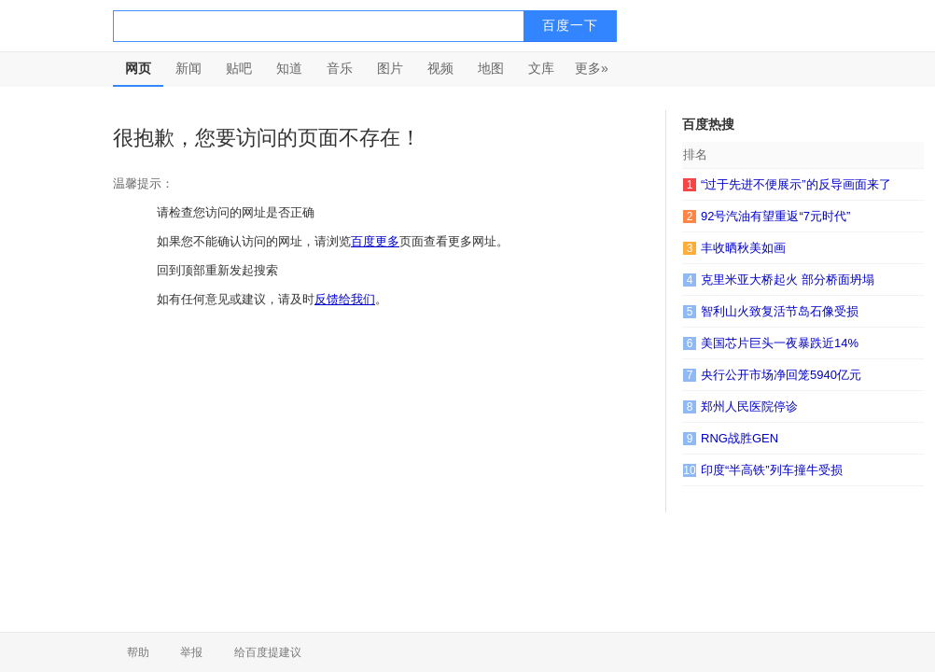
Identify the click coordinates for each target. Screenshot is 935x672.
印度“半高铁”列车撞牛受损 (772, 470)
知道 (289, 68)
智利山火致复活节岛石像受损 (779, 311)
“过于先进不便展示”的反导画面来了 (796, 184)
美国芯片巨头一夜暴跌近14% (779, 343)
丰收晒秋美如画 (743, 248)
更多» (591, 68)
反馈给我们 (344, 299)
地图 (491, 68)
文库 (541, 68)
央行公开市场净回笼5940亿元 (781, 375)
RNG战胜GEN (739, 438)
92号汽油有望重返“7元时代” (775, 216)
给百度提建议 (267, 652)
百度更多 (375, 241)
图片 (390, 68)
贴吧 (239, 68)
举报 (191, 652)
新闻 (188, 68)
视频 (440, 68)
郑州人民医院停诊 (749, 406)
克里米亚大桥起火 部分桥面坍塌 (787, 280)
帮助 (138, 652)
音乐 (340, 68)
